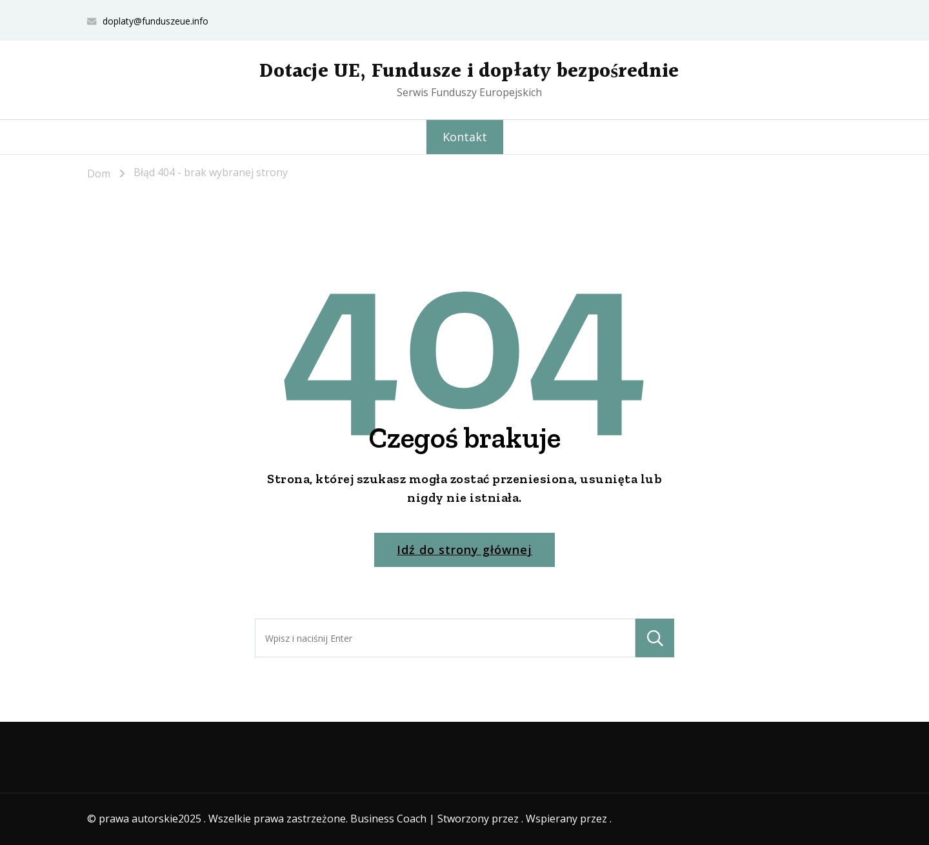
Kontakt (465, 136)
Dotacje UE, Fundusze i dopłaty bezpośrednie (469, 71)
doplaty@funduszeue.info (155, 21)
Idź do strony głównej (464, 549)
